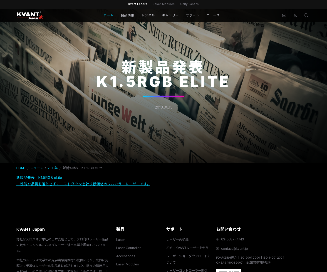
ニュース (213, 15)
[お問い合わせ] (284, 15)
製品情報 (127, 15)
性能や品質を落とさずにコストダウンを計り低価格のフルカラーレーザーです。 (83, 184)
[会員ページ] (295, 15)
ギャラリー (170, 15)
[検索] (306, 15)
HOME (21, 168)
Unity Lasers (189, 4)
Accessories (125, 256)
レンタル (148, 15)
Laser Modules (164, 4)
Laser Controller (128, 248)
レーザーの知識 (177, 240)
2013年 (53, 168)
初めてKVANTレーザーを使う (187, 248)
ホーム (109, 15)
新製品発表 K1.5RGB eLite (39, 177)
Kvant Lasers (137, 4)
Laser (120, 240)
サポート (192, 15)
